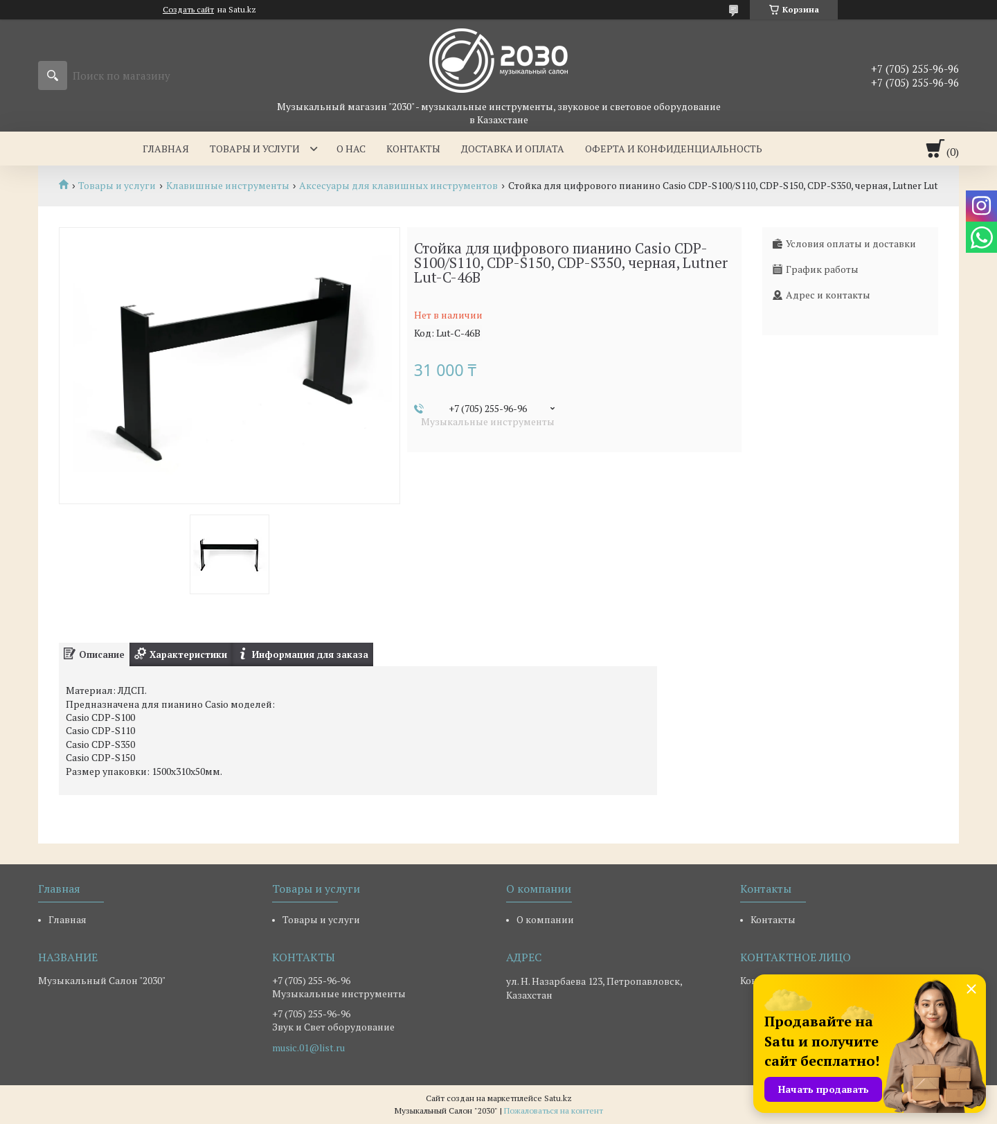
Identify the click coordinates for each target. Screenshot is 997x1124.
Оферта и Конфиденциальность (673, 148)
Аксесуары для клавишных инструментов (398, 185)
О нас (351, 148)
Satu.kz (558, 1098)
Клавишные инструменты (227, 185)
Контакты (413, 148)
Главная (166, 148)
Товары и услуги (255, 148)
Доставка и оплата (512, 148)
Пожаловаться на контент (553, 1110)
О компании (545, 919)
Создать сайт (188, 10)
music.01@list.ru (308, 1048)
